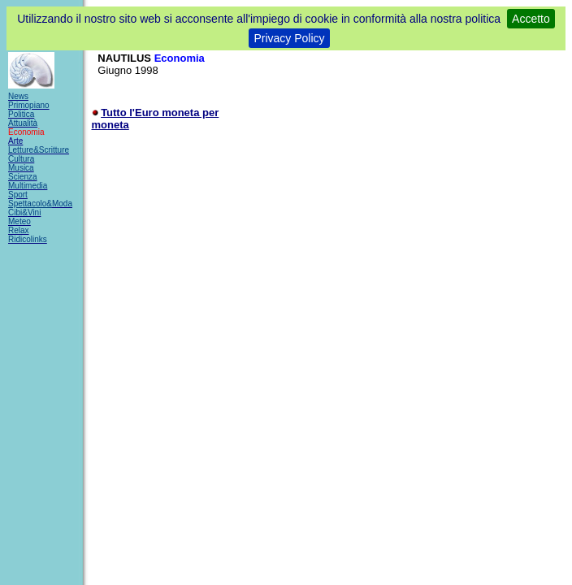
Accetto (531, 18)
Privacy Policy (289, 38)
